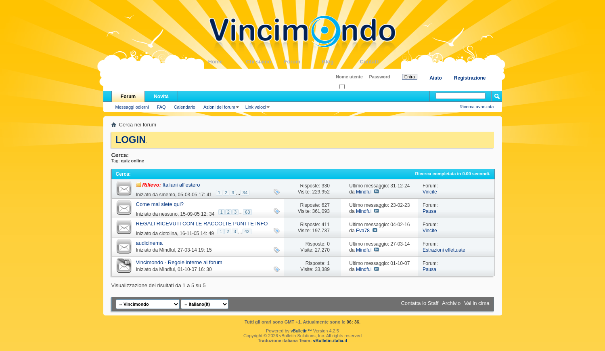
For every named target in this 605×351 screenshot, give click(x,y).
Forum (303, 62)
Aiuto (435, 78)
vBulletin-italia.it (330, 340)
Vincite (430, 192)
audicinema (149, 243)
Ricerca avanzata (477, 106)
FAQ (161, 107)
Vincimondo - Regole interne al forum (179, 262)
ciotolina (168, 233)
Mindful (364, 192)
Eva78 (363, 230)
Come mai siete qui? (160, 204)
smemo (167, 195)
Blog (341, 62)
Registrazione (470, 78)
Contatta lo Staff (419, 303)
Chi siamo (265, 62)
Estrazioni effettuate (444, 250)
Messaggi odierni (132, 107)
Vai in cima (477, 303)
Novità (161, 96)
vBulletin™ (301, 330)
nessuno (168, 214)
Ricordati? (351, 87)
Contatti (379, 62)
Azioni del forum (219, 107)
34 (245, 192)
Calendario (184, 107)
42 (247, 231)
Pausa (429, 211)
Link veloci (255, 107)
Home (227, 62)
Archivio (451, 303)
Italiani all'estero (181, 185)
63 (247, 212)
